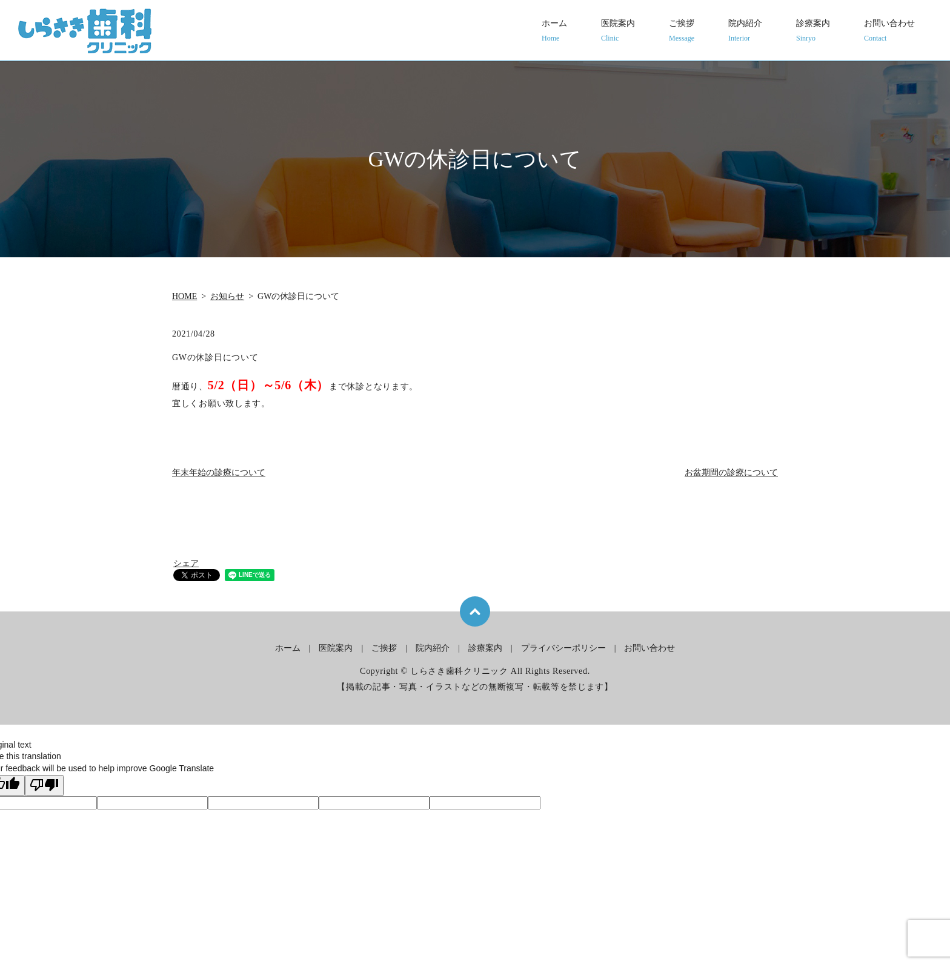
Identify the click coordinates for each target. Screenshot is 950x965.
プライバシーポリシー (563, 648)
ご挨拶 (681, 31)
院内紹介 (745, 31)
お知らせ (227, 296)
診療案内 (813, 31)
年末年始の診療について (218, 472)
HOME (184, 296)
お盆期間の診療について (731, 472)
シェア (186, 563)
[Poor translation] (44, 786)
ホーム (554, 31)
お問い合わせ (889, 31)
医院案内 (618, 31)
